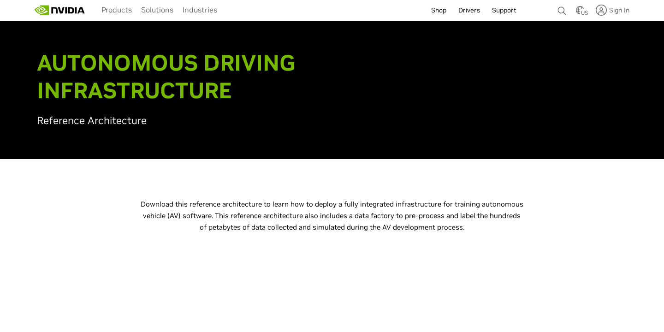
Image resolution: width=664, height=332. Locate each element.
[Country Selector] (580, 13)
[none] (562, 6)
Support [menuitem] (504, 10)
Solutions (157, 9)
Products (116, 9)
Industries (200, 9)
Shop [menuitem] (438, 10)
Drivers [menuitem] (469, 10)
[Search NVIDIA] (562, 8)
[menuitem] (116, 9)
